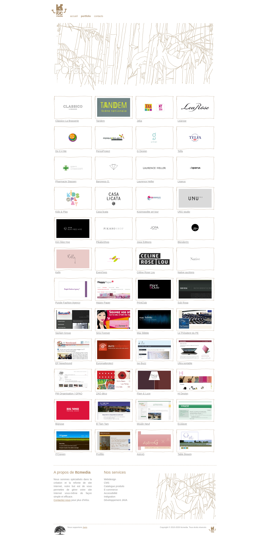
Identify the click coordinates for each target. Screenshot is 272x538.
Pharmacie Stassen (65, 181)
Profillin (100, 454)
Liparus (182, 181)
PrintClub (142, 302)
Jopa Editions (144, 242)
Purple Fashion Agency (67, 302)
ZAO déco (101, 393)
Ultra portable (185, 363)
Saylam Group (63, 333)
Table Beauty (185, 454)
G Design (142, 151)
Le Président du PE (188, 333)
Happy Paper (103, 302)
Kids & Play (61, 211)
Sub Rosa (183, 302)
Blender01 (183, 242)
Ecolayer (182, 424)
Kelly (58, 272)
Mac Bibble (143, 333)
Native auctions (186, 272)
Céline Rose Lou (146, 272)
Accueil (74, 16)
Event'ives (101, 272)
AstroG (140, 454)
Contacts (98, 16)
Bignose (59, 424)
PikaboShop (102, 242)
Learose (182, 120)
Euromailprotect (104, 363)
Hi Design (183, 393)
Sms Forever (103, 333)
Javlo (85, 527)
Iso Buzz (141, 363)
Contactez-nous (62, 500)
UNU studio (184, 211)
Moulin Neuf (143, 424)
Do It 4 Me (61, 151)
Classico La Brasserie (67, 120)
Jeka (139, 120)
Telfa (180, 151)
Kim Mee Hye (62, 242)
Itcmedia (59, 10)
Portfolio (86, 16)
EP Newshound (63, 363)
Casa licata (102, 211)
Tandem (100, 120)
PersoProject (103, 151)
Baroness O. (103, 181)
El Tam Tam (102, 424)
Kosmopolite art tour (148, 211)
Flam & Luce (144, 393)
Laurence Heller (145, 181)
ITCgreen (60, 454)
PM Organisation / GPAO (68, 393)
